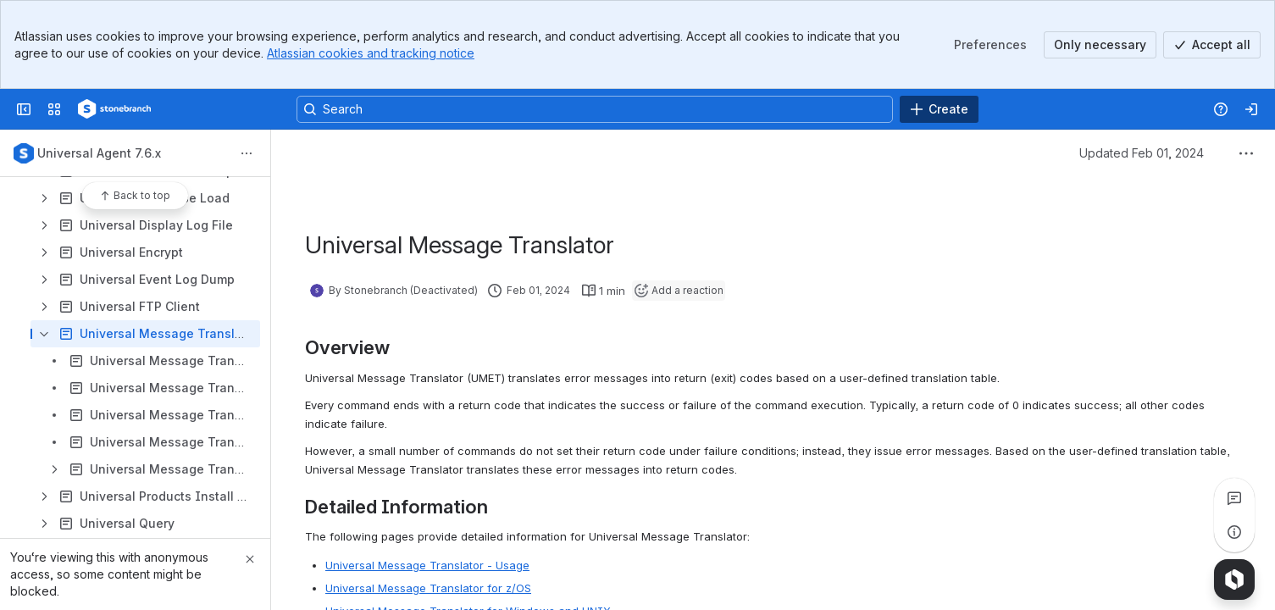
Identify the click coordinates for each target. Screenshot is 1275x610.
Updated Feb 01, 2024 (1141, 153)
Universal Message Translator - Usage (427, 565)
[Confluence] (114, 109)
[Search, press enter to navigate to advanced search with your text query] (595, 109)
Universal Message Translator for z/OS (428, 588)
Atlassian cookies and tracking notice (370, 53)
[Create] (939, 109)
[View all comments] (1234, 498)
